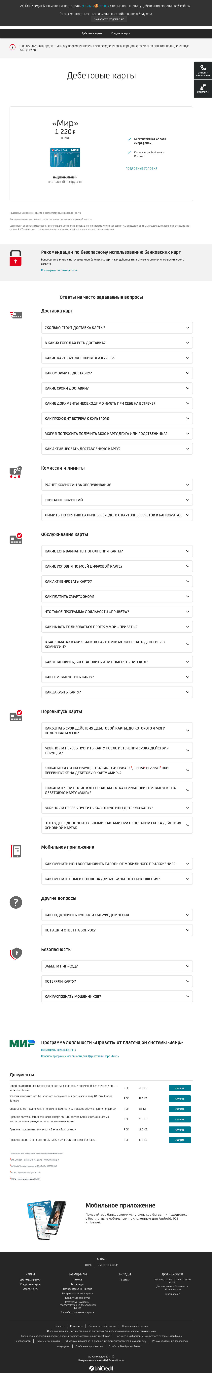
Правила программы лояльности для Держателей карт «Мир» (80, 1052)
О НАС (88, 1260)
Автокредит (77, 1280)
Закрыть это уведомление (109, 19)
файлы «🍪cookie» (95, 6)
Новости (59, 1321)
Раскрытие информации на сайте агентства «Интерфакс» (149, 1331)
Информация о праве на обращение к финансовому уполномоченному (106, 1336)
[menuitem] (203, 72)
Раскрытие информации (102, 1321)
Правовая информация (135, 1321)
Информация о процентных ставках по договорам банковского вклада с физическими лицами (101, 1326)
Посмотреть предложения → (58, 1045)
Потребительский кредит (77, 1284)
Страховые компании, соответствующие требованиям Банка (78, 1300)
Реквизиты (76, 1321)
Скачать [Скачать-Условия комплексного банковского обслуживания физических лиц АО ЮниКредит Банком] (179, 1094)
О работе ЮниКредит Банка (124, 1342)
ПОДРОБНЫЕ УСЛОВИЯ (141, 166)
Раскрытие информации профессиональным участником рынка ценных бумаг (65, 1331)
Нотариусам (62, 1342)
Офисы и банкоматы (48, 1336)
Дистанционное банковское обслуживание (172, 1284)
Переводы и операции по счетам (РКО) (172, 1277)
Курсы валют (172, 1289)
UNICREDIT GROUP (108, 1260)
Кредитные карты (120, 33)
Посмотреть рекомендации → (59, 266)
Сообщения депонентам (89, 1342)
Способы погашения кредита (77, 1308)
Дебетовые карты (92, 33)
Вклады (125, 1275)
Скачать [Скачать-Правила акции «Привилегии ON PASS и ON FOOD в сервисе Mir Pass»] (179, 1135)
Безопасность (30, 1284)
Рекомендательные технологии (170, 1336)
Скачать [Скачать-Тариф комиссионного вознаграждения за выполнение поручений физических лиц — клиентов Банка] (179, 1083)
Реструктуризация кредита (77, 1289)
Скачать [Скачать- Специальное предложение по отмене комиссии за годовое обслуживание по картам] (179, 1104)
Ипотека (78, 1275)
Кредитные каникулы (77, 1293)
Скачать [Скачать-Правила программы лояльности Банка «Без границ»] (179, 1125)
